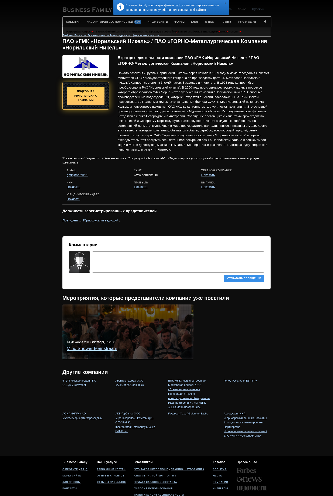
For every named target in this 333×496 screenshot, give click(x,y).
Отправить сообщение (244, 278)
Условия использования (153, 465)
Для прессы (71, 459)
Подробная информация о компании (85, 96)
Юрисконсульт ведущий (100, 220)
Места (217, 452)
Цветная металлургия (145, 35)
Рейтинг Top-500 (164, 452)
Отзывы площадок (111, 459)
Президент (70, 220)
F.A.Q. (84, 446)
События (219, 446)
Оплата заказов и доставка (155, 459)
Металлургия (118, 35)
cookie (179, 5)
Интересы (220, 465)
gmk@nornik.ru (77, 175)
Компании (220, 459)
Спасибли (142, 452)
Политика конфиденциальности (159, 472)
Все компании (96, 35)
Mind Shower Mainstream (123, 313)
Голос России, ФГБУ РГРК (240, 357)
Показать (208, 175)
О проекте (70, 446)
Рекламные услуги (111, 446)
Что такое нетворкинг (151, 446)
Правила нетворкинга (187, 446)
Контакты (69, 465)
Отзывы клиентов (110, 452)
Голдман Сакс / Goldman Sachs (188, 390)
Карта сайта (71, 452)
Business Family (72, 35)
